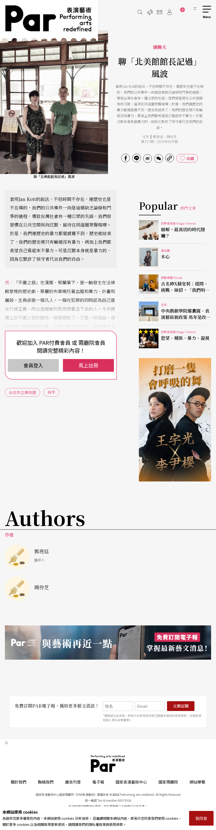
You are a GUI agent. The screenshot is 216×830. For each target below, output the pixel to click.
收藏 (190, 158)
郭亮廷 (158, 136)
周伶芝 (172, 136)
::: (194, 8)
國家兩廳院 (168, 782)
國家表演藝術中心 (131, 782)
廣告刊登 (73, 782)
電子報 (98, 782)
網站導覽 (197, 782)
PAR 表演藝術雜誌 (108, 763)
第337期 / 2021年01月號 (159, 141)
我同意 (201, 818)
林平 (51, 392)
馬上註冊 (88, 365)
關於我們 (18, 782)
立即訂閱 (181, 706)
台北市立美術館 (22, 392)
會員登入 (33, 365)
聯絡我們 (46, 782)
